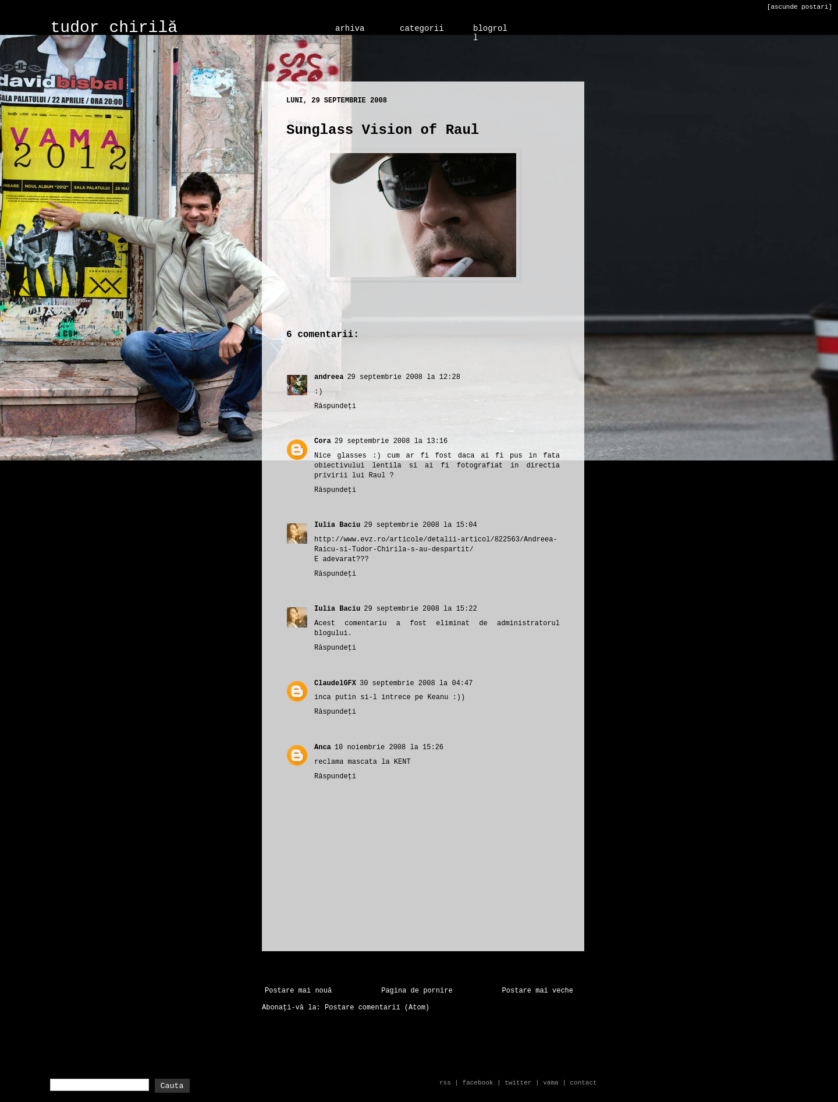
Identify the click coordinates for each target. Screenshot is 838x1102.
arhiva (349, 28)
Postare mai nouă (298, 991)
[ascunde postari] (799, 6)
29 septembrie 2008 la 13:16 (391, 441)
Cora (322, 441)
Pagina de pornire (416, 991)
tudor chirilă (114, 28)
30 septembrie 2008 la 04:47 (416, 683)
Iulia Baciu (337, 525)
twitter (518, 1082)
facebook (478, 1082)
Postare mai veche (537, 991)
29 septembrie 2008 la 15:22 (420, 609)
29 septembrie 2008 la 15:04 (420, 525)
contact (583, 1082)
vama (550, 1082)
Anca (322, 747)
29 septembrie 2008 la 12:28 (403, 377)
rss (445, 1082)
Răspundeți (335, 406)
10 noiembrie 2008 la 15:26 (389, 747)
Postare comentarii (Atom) (377, 1008)
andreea (328, 377)
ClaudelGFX (335, 683)
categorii (422, 28)
